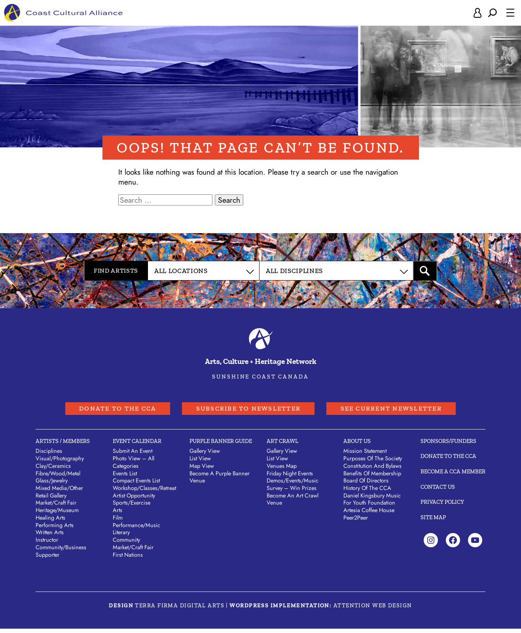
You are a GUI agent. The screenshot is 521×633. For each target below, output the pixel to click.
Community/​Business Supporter (61, 555)
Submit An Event (132, 455)
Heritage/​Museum (57, 514)
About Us (357, 444)
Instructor (47, 544)
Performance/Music (136, 529)
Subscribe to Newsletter (246, 411)
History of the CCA (367, 492)
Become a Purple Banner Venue (219, 481)
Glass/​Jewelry (52, 485)
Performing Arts (55, 529)
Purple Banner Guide (220, 444)
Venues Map (282, 470)
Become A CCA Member (453, 475)
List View (200, 463)
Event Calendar (137, 444)
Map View (201, 470)
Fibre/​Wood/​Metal (58, 477)
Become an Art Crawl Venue (292, 503)
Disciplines (49, 455)
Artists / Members (63, 444)
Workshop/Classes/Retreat (144, 492)
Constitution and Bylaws (372, 470)
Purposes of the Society (372, 463)
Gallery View (204, 455)
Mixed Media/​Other (59, 492)
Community (126, 544)
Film (118, 522)
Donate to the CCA (97, 411)
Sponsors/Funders (448, 444)
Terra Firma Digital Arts (179, 609)
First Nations (128, 559)
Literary (121, 537)
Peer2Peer (355, 522)
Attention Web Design (372, 609)
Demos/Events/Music (292, 485)
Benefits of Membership (372, 477)
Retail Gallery (51, 499)
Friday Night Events (290, 477)
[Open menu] (510, 13)
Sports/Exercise (131, 507)
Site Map (433, 521)
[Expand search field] (492, 13)
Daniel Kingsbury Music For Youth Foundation (372, 503)
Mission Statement (364, 455)
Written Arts (50, 537)
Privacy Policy (442, 506)
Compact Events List (136, 485)
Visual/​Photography (60, 463)
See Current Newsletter (409, 411)
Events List (125, 477)
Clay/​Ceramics (53, 470)
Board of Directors (365, 485)
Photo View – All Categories (133, 466)
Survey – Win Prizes (291, 492)
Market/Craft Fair (133, 551)
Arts (117, 514)
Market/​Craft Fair (56, 507)
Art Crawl (282, 444)
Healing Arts (50, 522)
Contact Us (438, 490)
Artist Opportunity (134, 499)
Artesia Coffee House (368, 514)
